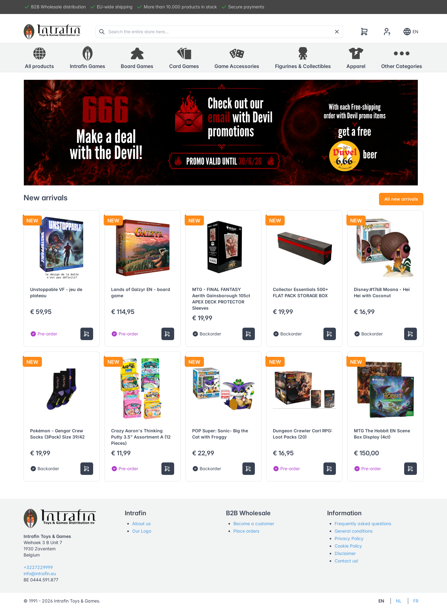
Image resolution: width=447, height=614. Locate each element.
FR (415, 600)
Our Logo (141, 531)
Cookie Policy (348, 545)
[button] (87, 57)
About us (141, 523)
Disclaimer (345, 553)
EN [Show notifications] (410, 31)
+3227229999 (38, 567)
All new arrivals (401, 199)
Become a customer (253, 523)
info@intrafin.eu (40, 573)
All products (39, 57)
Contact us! (346, 560)
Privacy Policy (349, 538)
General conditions (353, 531)
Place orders (246, 531)
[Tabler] (52, 31)
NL (399, 600)
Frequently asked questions (363, 523)
